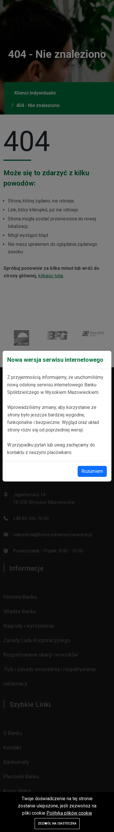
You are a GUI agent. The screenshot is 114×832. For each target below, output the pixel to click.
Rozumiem (92, 471)
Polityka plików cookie (69, 813)
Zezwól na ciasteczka (57, 823)
